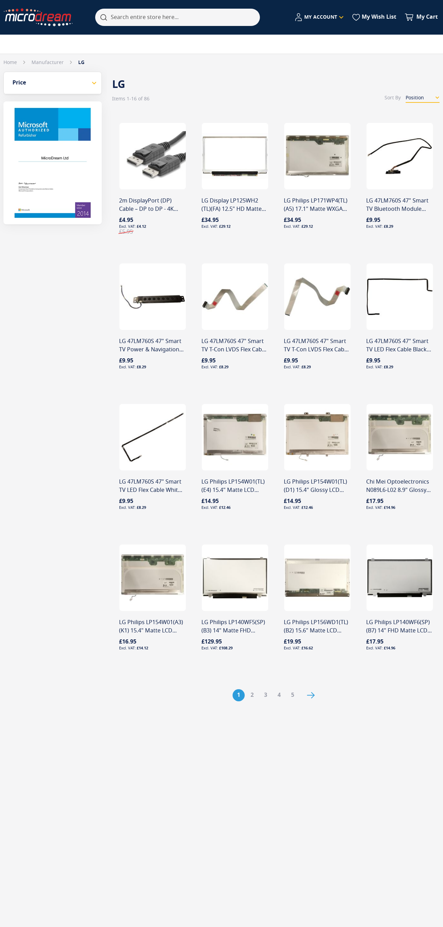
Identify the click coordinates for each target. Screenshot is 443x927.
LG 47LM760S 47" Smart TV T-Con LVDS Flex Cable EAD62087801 (316, 349)
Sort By (393, 97)
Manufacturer (48, 62)
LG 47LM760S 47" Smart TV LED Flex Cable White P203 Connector (150, 490)
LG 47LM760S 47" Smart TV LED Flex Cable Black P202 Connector (397, 349)
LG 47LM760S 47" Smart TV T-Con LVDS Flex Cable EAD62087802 (233, 349)
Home (10, 62)
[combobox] (177, 17)
